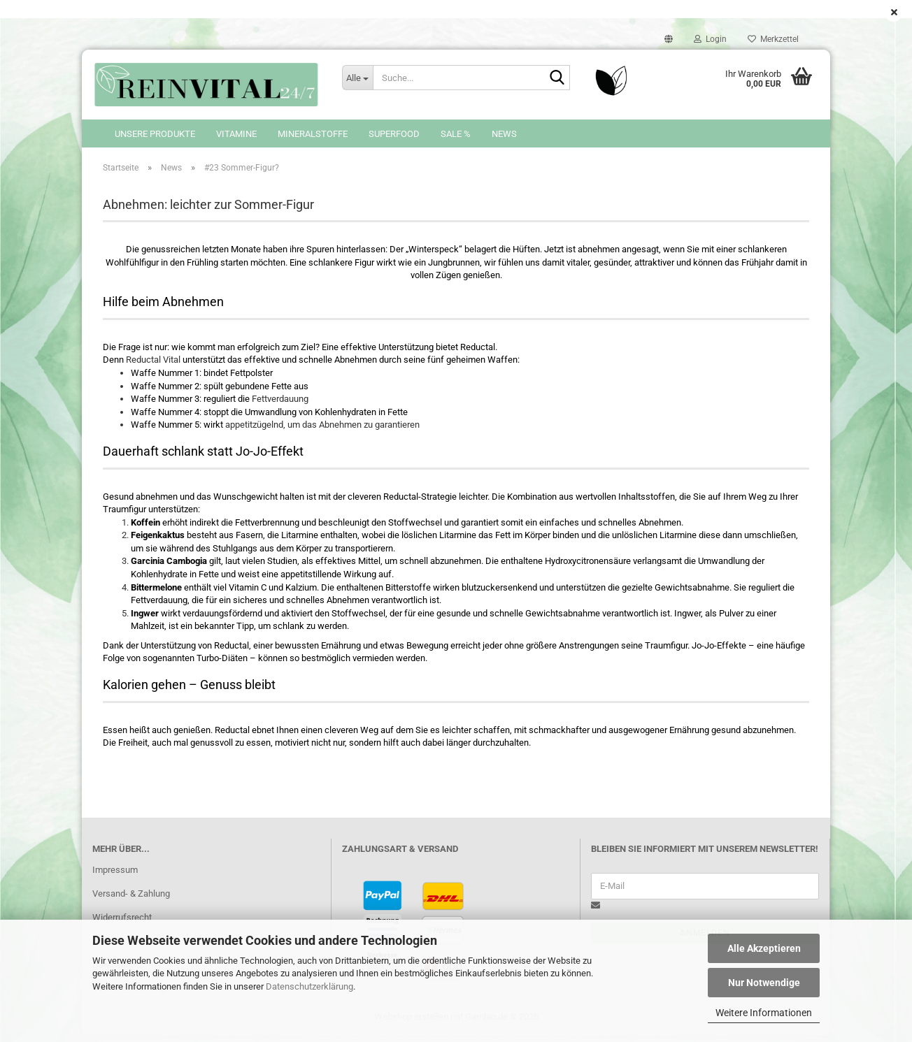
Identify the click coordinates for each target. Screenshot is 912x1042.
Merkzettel (773, 39)
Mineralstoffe (313, 134)
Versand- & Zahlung (131, 900)
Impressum (115, 876)
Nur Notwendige (764, 982)
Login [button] (710, 39)
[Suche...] (357, 77)
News (504, 134)
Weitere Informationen (763, 1012)
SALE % (456, 134)
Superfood (394, 134)
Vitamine (236, 134)
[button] (668, 39)
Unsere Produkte (155, 134)
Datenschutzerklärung (309, 986)
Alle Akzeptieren (764, 948)
